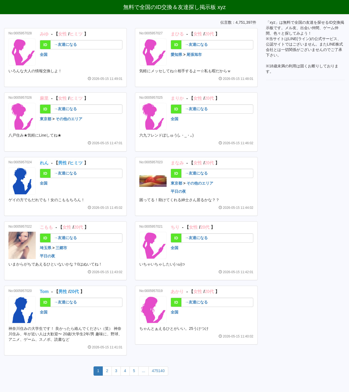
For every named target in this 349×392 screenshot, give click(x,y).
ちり (175, 227)
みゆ (44, 34)
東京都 (45, 119)
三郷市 (61, 248)
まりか (177, 98)
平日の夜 (178, 191)
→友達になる (65, 44)
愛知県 (176, 54)
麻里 (44, 98)
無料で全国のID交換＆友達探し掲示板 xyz (174, 7)
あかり (177, 291)
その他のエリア (69, 119)
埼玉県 (45, 248)
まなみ (177, 163)
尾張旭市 (194, 54)
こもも (46, 227)
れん (44, 163)
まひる (177, 34)
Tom (44, 291)
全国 (43, 54)
